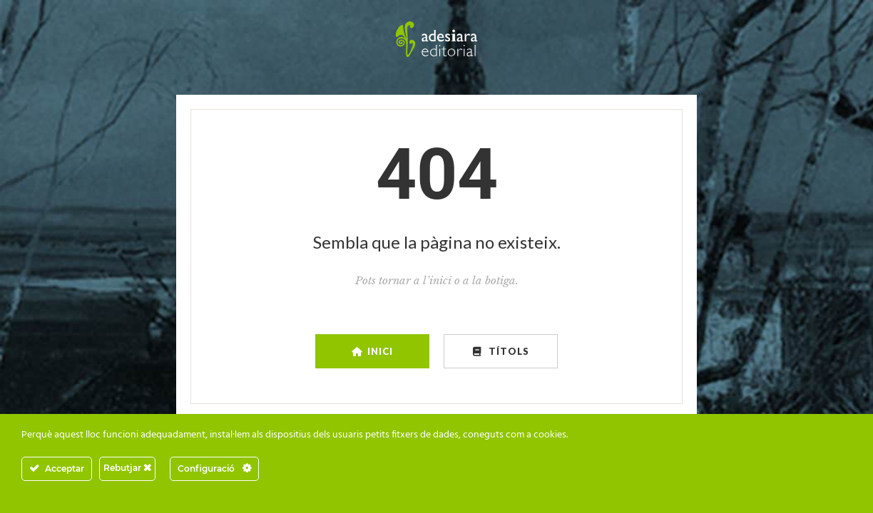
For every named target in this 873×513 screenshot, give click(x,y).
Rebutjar (127, 467)
